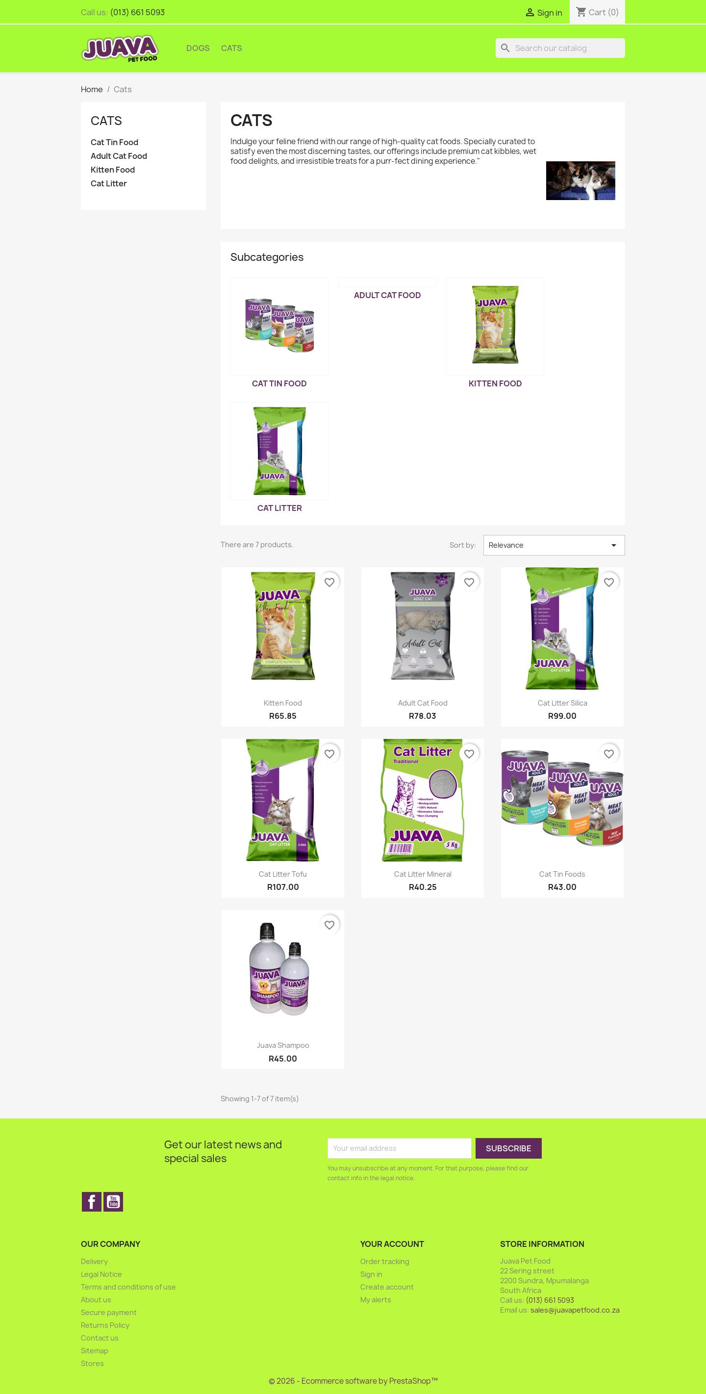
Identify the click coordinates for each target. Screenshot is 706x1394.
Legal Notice (101, 1274)
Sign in (371, 1274)
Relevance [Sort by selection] (554, 545)
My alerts (375, 1299)
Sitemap (94, 1350)
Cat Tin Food (114, 142)
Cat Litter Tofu (283, 874)
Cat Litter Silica (562, 703)
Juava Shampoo (283, 1045)
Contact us (100, 1338)
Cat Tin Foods (562, 874)
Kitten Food (113, 170)
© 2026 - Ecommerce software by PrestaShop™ (353, 1381)
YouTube (113, 1202)
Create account (387, 1287)
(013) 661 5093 (137, 12)
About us (96, 1299)
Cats (231, 48)
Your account (392, 1244)
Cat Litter (109, 183)
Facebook (91, 1202)
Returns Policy (105, 1325)
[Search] (560, 48)
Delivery (94, 1261)
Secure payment (109, 1312)
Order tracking (384, 1261)
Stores (92, 1363)
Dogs (198, 48)
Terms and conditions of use (128, 1287)
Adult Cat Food (119, 156)
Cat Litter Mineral (423, 874)
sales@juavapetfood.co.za (575, 1310)
